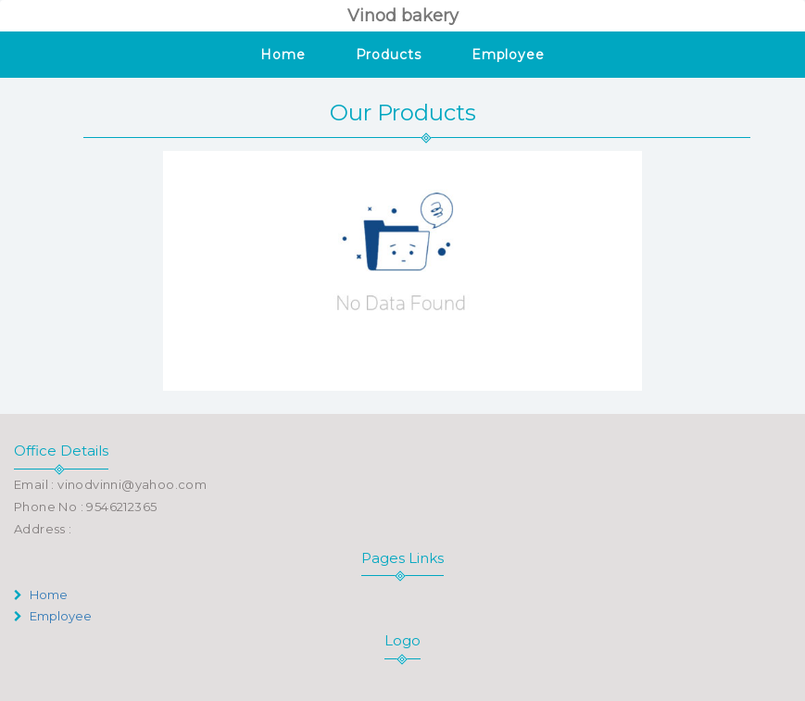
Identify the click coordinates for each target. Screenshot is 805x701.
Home (283, 54)
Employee (508, 54)
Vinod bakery (403, 16)
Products (388, 54)
